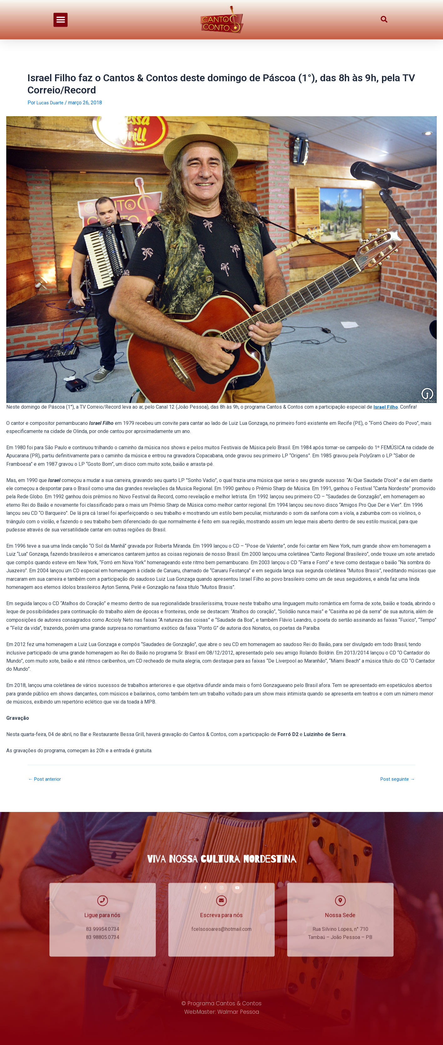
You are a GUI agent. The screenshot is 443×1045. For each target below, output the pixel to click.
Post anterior (45, 779)
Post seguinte (396, 779)
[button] (60, 13)
